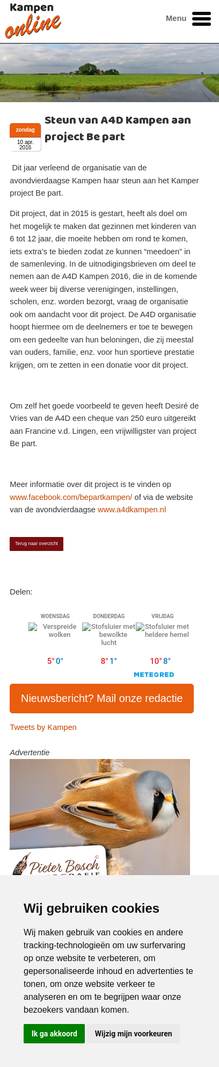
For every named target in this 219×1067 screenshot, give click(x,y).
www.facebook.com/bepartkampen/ (71, 497)
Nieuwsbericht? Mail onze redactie (102, 698)
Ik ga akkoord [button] (54, 1033)
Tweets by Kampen (43, 727)
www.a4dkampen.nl (132, 509)
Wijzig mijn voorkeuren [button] (133, 1033)
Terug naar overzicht (36, 543)
